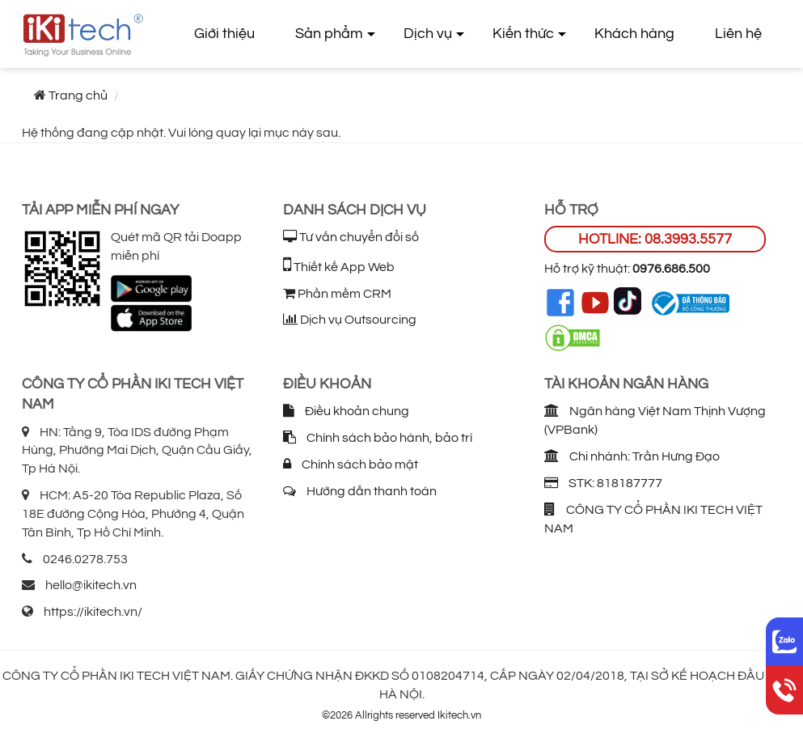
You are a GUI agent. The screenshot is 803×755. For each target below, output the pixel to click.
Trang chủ (78, 95)
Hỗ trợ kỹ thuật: (627, 268)
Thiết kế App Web (339, 267)
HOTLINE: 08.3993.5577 (655, 239)
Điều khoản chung (346, 411)
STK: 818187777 (603, 483)
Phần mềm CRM (337, 293)
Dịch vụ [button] (428, 33)
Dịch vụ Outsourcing (349, 319)
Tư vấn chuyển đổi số (351, 237)
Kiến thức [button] (523, 33)
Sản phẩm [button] (329, 33)
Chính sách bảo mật (350, 464)
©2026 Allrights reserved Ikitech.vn (401, 715)
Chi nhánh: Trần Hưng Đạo (632, 456)
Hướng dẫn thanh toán (360, 491)
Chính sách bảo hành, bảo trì (377, 437)
